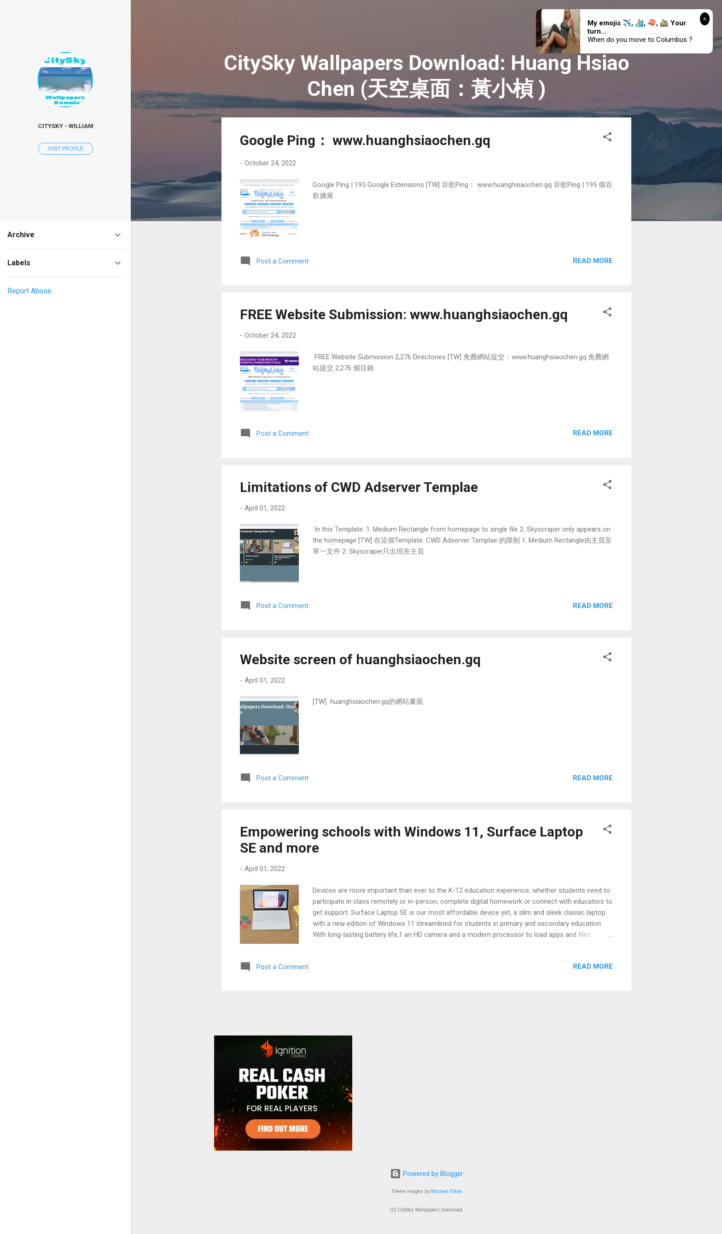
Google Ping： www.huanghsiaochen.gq (365, 140)
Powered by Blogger (426, 1174)
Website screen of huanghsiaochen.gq (360, 659)
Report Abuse (29, 291)
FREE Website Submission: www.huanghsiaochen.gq (404, 314)
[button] (607, 138)
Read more (593, 261)
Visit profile (65, 149)
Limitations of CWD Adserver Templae (359, 487)
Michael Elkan (446, 1191)
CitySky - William (65, 125)
